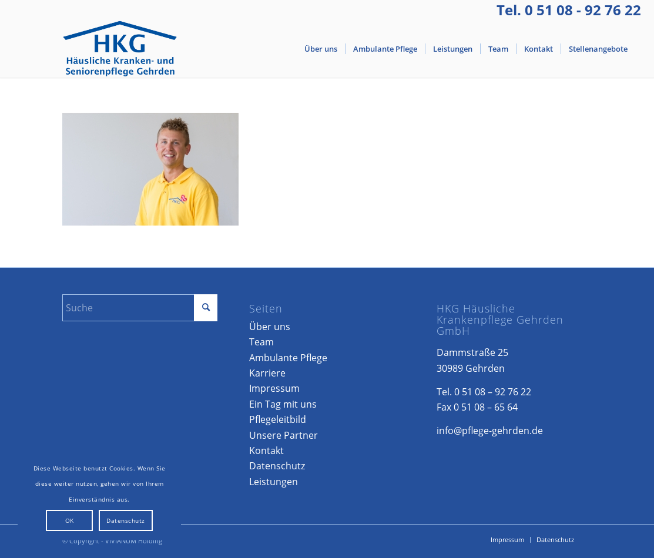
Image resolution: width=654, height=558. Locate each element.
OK (69, 520)
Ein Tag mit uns (283, 404)
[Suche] (139, 307)
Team (261, 341)
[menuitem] (321, 49)
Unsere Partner (283, 435)
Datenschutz (277, 465)
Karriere (267, 373)
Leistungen (273, 481)
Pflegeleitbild (277, 419)
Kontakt (266, 450)
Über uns (269, 326)
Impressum (274, 388)
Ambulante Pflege (288, 357)
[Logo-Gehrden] (120, 49)
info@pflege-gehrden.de (490, 430)
